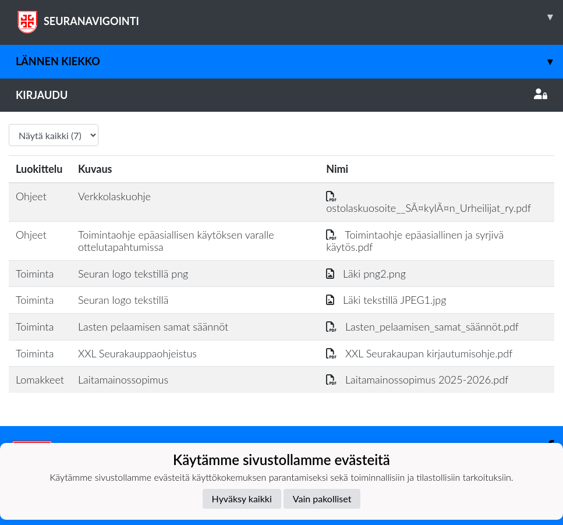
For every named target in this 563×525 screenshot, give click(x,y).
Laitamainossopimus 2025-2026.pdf (417, 379)
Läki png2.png (366, 273)
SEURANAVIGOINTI (289, 17)
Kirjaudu (281, 94)
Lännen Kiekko (289, 61)
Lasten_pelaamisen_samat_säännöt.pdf (422, 326)
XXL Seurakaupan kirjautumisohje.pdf (419, 353)
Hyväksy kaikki (242, 498)
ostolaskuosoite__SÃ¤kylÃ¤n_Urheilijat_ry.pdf (428, 202)
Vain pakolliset (322, 498)
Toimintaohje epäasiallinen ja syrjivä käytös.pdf (415, 240)
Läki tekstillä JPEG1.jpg (386, 299)
